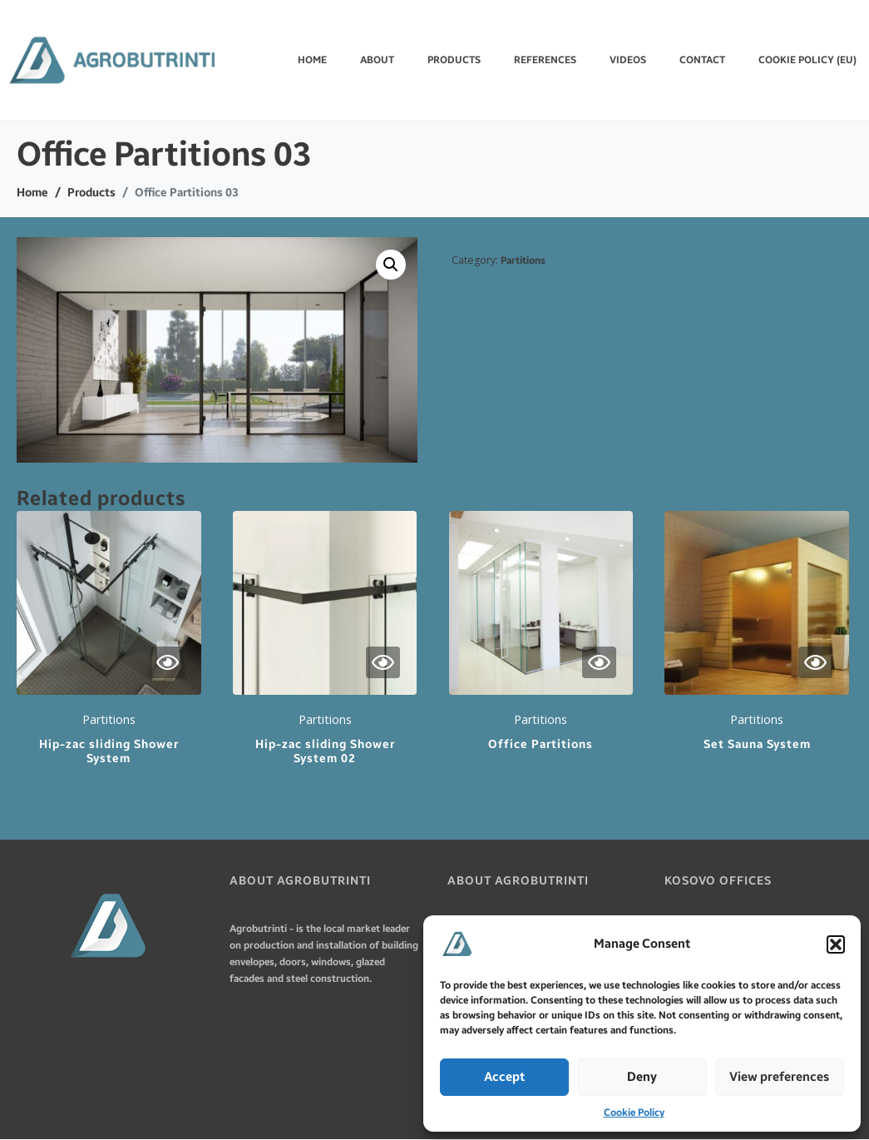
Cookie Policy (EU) (807, 60)
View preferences (779, 1076)
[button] (835, 944)
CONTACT (702, 60)
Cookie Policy (634, 1112)
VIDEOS (628, 60)
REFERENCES (545, 60)
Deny (642, 1076)
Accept (504, 1076)
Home (312, 60)
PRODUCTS (454, 60)
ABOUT (377, 60)
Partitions (523, 260)
